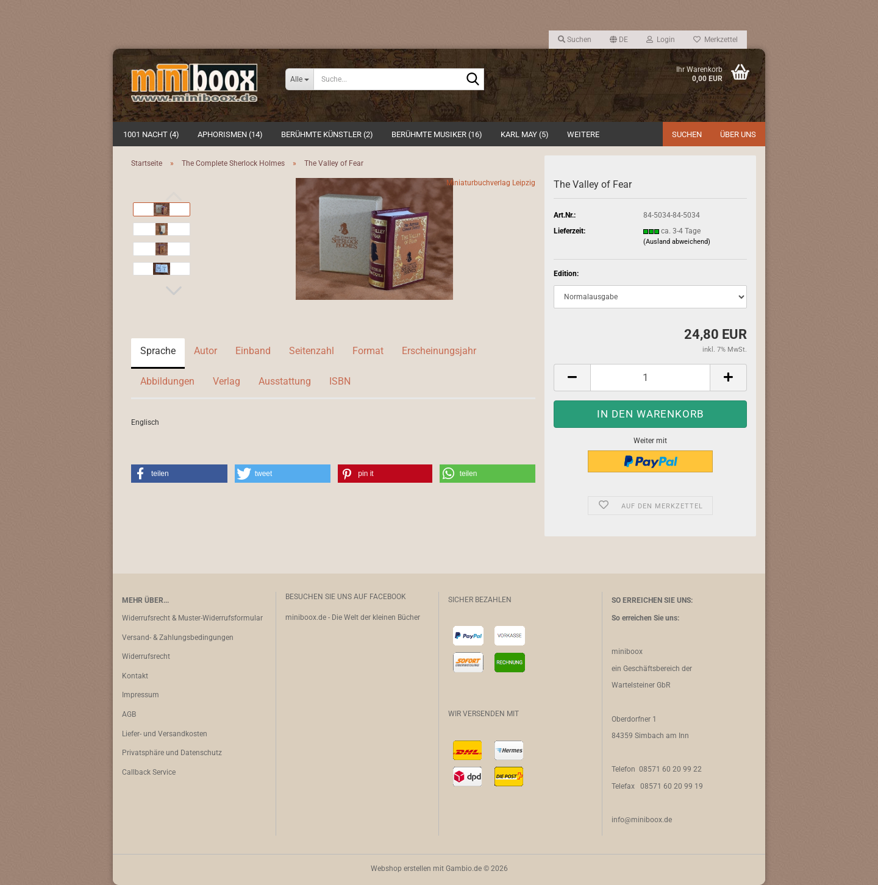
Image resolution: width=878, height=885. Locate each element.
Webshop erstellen (401, 868)
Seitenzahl (311, 351)
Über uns (738, 134)
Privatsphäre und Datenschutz (172, 752)
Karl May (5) (525, 134)
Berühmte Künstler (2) (327, 134)
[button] (619, 39)
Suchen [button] (574, 39)
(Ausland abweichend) (676, 242)
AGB (129, 714)
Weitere (583, 134)
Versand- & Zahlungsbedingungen (178, 637)
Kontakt (135, 676)
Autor (205, 351)
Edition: (566, 273)
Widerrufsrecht (146, 656)
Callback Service (149, 772)
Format (368, 351)
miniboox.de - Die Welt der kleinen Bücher (352, 617)
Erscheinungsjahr (439, 351)
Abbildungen (167, 381)
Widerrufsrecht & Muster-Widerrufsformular (192, 618)
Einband (253, 351)
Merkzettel (715, 39)
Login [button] (660, 39)
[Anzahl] (650, 377)
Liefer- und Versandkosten (164, 734)
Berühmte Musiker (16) (436, 134)
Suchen (687, 134)
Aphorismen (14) (230, 134)
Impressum (140, 695)
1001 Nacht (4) (151, 134)
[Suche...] (299, 79)
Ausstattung (285, 381)
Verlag (226, 381)
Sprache (158, 351)
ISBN (340, 381)
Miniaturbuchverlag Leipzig (490, 183)
